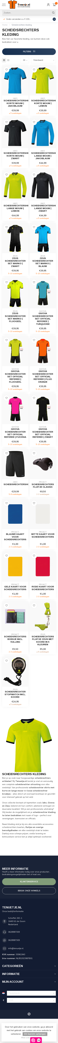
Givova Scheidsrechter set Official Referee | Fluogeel (15, 376)
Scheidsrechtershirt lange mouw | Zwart (43, 208)
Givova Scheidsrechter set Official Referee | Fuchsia (15, 433)
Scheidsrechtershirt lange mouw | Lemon (15, 208)
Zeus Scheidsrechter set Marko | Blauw (42, 262)
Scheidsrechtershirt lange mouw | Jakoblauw (43, 156)
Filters (29, 51)
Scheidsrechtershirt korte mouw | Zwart (15, 156)
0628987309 (14, 932)
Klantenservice (29, 881)
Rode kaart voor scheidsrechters (43, 587)
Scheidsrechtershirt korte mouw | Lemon (43, 103)
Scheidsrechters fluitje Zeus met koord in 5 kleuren (43, 640)
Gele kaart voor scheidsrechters (15, 587)
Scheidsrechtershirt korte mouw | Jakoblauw (15, 103)
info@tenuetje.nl (15, 948)
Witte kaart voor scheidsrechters (42, 535)
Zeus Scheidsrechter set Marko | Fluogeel (15, 317)
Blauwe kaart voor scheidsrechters (15, 537)
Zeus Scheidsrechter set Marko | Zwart (15, 262)
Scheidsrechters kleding (22, 25)
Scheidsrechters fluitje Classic (43, 485)
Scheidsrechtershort (15, 484)
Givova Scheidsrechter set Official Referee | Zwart (42, 433)
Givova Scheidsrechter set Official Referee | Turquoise (42, 318)
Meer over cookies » (29, 1037)
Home (4, 25)
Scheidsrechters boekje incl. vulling (15, 639)
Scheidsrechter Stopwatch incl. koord (15, 694)
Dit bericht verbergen (35, 1034)
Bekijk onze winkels (29, 890)
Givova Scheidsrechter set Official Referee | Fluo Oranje (42, 376)
